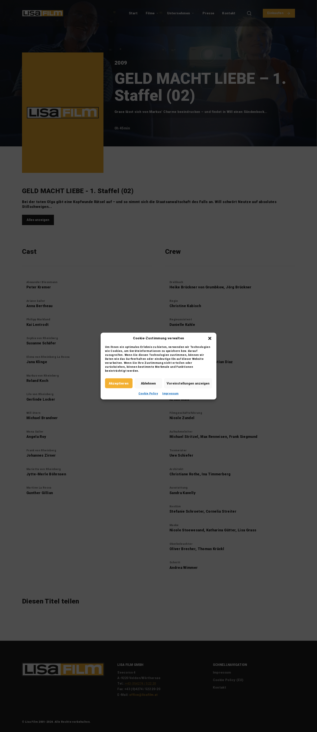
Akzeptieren (119, 383)
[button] (210, 338)
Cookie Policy (148, 393)
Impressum (170, 393)
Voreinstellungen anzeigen (188, 383)
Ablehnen (148, 383)
